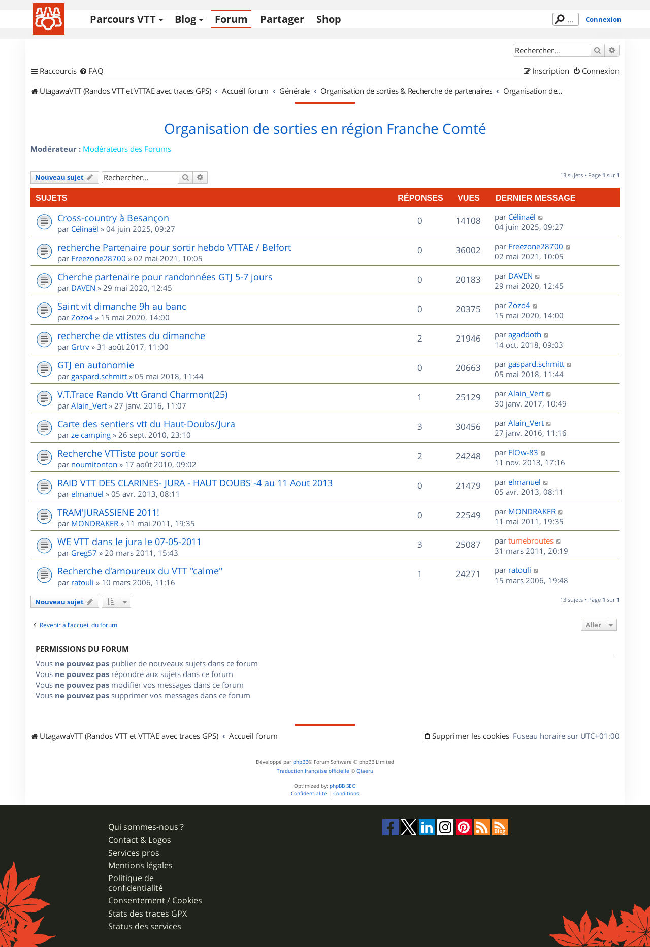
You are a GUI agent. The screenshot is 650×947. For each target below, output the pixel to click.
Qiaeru (364, 771)
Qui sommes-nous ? (146, 827)
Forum (231, 19)
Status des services (144, 926)
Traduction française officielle (313, 771)
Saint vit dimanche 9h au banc (121, 306)
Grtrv (80, 347)
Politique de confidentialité (135, 883)
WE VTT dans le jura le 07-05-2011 (129, 541)
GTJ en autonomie (95, 365)
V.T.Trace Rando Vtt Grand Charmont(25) (142, 394)
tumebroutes (531, 540)
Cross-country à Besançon (113, 218)
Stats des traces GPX (147, 914)
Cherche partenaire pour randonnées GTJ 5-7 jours (165, 276)
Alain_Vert (89, 405)
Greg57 (84, 553)
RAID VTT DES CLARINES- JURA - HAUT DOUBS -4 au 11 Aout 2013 (195, 483)
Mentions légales (140, 865)
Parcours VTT (123, 19)
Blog (185, 19)
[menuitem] (91, 71)
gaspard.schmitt (99, 376)
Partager (282, 19)
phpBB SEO (343, 786)
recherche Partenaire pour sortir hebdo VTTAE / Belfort (174, 247)
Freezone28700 (98, 258)
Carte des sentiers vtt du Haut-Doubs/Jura (146, 424)
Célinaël (85, 229)
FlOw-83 (523, 452)
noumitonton (94, 464)
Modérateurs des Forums (127, 149)
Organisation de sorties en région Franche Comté (325, 129)
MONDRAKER (94, 523)
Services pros (133, 853)
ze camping (91, 435)
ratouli (82, 582)
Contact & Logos (139, 840)
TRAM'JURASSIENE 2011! (108, 512)
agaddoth (524, 334)
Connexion (604, 19)
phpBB (300, 762)
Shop (328, 19)
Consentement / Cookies (155, 900)
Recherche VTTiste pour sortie (121, 453)
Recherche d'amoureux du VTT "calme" (139, 571)
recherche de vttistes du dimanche (131, 335)
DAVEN (83, 288)
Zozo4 (82, 317)
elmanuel (87, 494)
